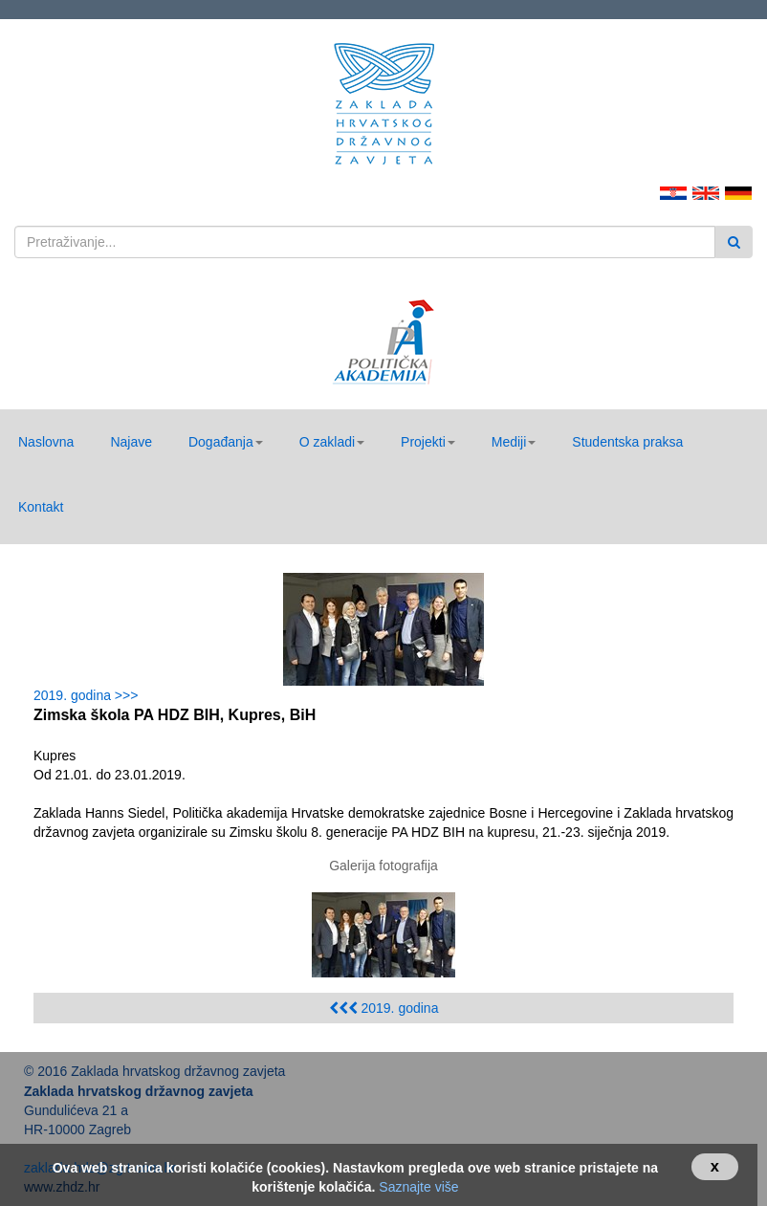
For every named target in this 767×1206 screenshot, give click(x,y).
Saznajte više (418, 1187)
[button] (225, 441)
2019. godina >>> (89, 695)
